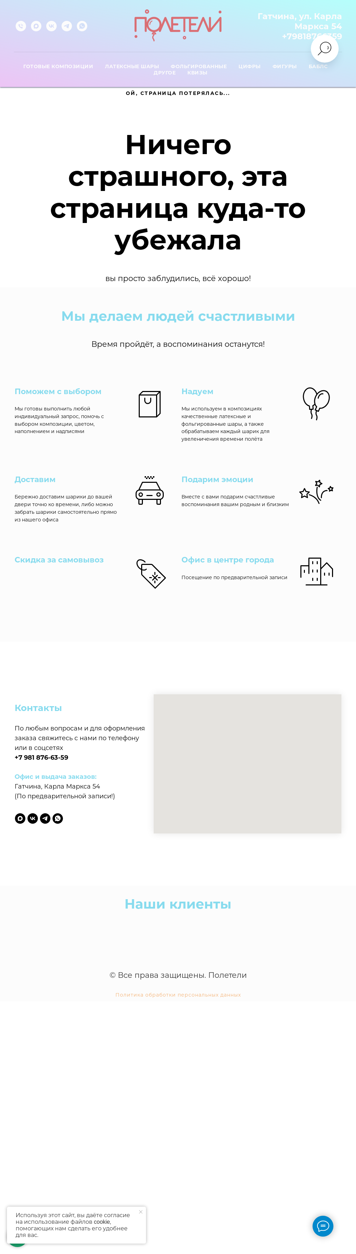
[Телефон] (21, 26)
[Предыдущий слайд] (15, 1115)
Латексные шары (132, 66)
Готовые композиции (58, 66)
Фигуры (285, 66)
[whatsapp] (82, 26)
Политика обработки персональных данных (178, 1188)
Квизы (197, 73)
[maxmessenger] (36, 26)
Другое (165, 73)
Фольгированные (199, 66)
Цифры (249, 66)
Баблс (318, 66)
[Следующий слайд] (340, 1115)
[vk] (51, 26)
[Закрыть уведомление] (140, 1211)
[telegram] (67, 26)
